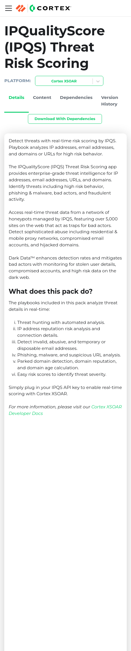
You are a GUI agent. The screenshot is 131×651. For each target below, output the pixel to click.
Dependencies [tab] (76, 97)
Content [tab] (42, 97)
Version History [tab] (109, 101)
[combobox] (38, 81)
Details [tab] (16, 97)
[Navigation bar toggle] (8, 8)
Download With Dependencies (64, 118)
